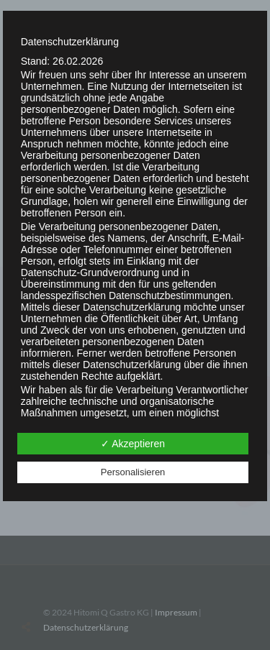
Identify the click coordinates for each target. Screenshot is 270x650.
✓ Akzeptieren (133, 443)
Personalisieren (133, 472)
